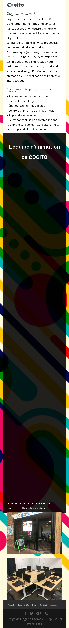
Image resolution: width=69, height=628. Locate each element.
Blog (34, 605)
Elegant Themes (31, 619)
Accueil (11, 605)
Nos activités (23, 605)
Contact (43, 605)
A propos (54, 605)
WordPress (34, 624)
